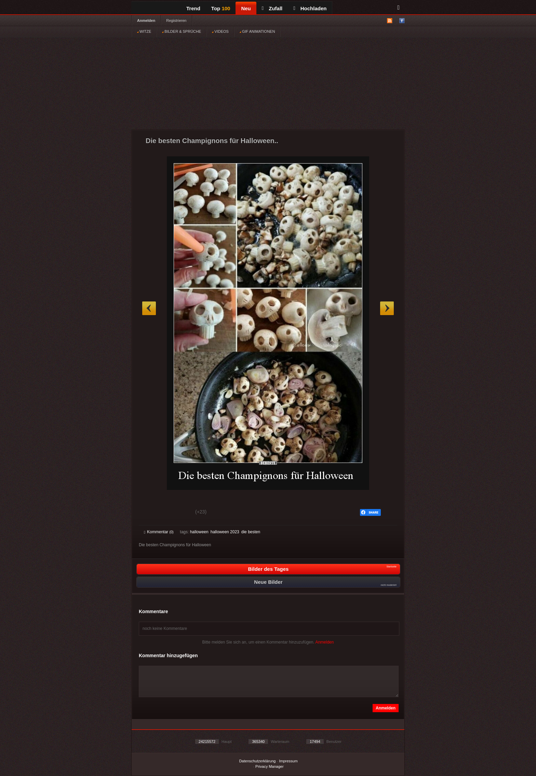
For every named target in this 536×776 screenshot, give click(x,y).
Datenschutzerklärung (257, 761)
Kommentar (159, 532)
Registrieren (176, 20)
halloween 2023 (225, 532)
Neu (246, 8)
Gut (151, 512)
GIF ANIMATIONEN (257, 31)
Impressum (288, 761)
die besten (250, 532)
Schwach (177, 512)
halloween (199, 532)
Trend (193, 8)
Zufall (272, 8)
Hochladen (309, 8)
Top (220, 8)
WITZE (144, 31)
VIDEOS (220, 31)
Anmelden (146, 20)
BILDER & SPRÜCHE (181, 31)
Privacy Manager (269, 766)
